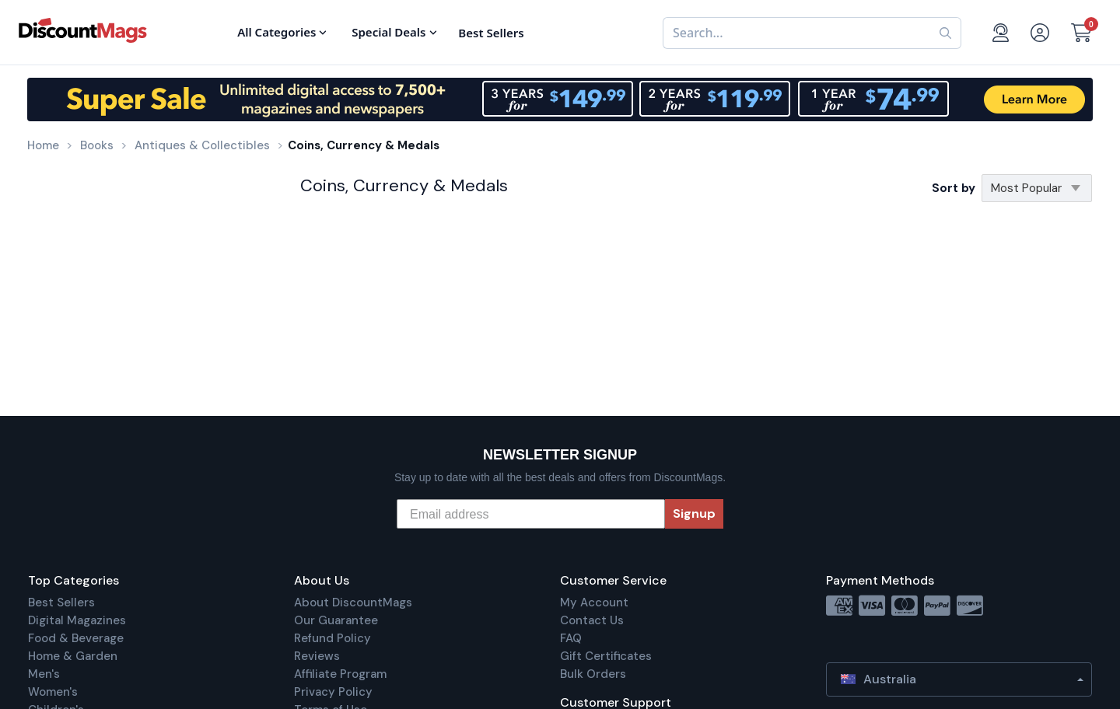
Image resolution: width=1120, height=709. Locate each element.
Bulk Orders (593, 674)
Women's (53, 692)
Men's (44, 674)
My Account (594, 602)
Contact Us (592, 620)
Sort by (953, 188)
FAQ (571, 638)
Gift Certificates (606, 656)
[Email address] (531, 514)
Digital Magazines (77, 620)
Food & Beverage (76, 638)
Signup (694, 513)
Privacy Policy (333, 692)
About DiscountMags (353, 602)
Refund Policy (332, 638)
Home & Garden (72, 656)
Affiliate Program (340, 674)
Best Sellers (61, 602)
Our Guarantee (336, 620)
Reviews (317, 656)
